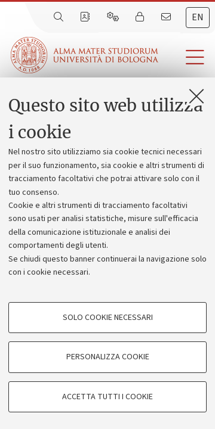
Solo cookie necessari (108, 318)
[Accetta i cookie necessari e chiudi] (196, 95)
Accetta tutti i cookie (107, 397)
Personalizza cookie (107, 357)
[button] (186, 57)
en (198, 17)
